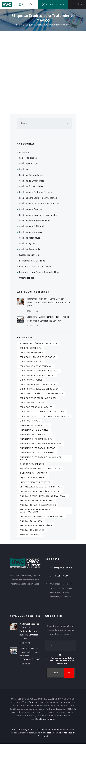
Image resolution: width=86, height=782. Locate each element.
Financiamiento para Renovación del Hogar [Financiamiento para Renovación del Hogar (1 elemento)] (41, 497)
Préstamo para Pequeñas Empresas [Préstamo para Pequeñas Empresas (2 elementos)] (40, 529)
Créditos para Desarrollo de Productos (39, 242)
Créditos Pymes (27, 282)
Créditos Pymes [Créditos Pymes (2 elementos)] (29, 454)
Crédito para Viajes (29, 202)
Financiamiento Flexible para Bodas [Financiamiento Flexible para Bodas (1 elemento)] (41, 482)
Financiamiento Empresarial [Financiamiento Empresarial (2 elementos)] (36, 477)
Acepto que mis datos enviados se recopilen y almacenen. (62, 699)
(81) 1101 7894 (36, 740)
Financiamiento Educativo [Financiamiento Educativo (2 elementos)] (35, 473)
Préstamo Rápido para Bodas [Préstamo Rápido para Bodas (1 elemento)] (37, 539)
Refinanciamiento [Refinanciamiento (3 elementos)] (30, 573)
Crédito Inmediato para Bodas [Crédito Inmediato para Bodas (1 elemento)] (37, 395)
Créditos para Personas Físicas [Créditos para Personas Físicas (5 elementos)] (38, 436)
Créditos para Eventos (30, 248)
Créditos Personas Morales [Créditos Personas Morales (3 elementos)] (36, 445)
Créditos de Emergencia (31, 219)
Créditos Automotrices (31, 213)
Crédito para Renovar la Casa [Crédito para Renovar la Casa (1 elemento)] (37, 423)
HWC (14, 768)
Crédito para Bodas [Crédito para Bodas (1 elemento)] (31, 400)
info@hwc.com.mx (63, 606)
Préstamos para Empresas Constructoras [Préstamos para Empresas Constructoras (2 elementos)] (35, 549)
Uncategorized (26, 316)
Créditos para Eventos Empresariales (38, 253)
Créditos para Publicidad (31, 265)
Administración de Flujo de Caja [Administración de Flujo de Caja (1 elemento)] (38, 382)
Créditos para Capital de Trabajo (35, 231)
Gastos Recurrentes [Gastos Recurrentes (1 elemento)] (32, 502)
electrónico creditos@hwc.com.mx (50, 756)
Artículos (24, 190)
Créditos (23, 208)
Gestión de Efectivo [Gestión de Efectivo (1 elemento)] (31, 507)
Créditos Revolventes (30, 288)
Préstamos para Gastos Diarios (35, 305)
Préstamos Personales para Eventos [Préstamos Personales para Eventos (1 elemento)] (41, 554)
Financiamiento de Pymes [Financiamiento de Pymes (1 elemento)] (34, 468)
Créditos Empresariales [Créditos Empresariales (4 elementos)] (49, 432)
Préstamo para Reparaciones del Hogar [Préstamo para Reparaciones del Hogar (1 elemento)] (43, 534)
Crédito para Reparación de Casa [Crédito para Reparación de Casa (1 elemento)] (39, 427)
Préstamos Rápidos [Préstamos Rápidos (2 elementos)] (31, 559)
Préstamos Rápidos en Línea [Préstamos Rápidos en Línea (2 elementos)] (36, 564)
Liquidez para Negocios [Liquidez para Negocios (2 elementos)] (33, 516)
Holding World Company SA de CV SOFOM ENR (43, 768)
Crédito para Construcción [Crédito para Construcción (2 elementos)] (36, 404)
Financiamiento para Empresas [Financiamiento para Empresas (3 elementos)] (37, 486)
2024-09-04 (32, 349)
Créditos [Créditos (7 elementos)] (25, 432)
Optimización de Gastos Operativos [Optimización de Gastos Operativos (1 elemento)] (41, 525)
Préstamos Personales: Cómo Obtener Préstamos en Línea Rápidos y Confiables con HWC (48, 341)
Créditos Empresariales (31, 225)
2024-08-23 (32, 364)
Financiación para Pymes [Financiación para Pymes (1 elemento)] (34, 463)
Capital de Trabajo (28, 196)
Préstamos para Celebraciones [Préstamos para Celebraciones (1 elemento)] (38, 543)
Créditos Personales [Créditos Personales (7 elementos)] (32, 441)
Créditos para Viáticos (30, 271)
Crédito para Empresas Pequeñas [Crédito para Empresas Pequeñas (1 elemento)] (39, 409)
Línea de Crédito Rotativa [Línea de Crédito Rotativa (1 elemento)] (35, 520)
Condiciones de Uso (51, 771)
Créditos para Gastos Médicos (34, 259)
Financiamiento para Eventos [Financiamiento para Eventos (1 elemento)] (37, 491)
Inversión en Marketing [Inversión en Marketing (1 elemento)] (33, 511)
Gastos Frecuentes (29, 293)
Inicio (19, 25)
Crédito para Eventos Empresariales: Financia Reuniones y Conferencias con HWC (48, 357)
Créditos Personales (29, 276)
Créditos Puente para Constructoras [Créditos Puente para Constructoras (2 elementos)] (42, 450)
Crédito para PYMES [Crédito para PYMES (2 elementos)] (31, 418)
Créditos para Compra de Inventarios (38, 236)
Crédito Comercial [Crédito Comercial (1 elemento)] (30, 386)
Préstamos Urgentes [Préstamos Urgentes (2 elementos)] (32, 568)
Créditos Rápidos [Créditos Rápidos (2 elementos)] (30, 459)
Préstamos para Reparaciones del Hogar (40, 311)
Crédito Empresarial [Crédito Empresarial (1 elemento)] (31, 391)
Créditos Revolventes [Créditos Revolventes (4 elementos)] (56, 454)
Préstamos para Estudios (32, 299)
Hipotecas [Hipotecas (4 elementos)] (54, 507)
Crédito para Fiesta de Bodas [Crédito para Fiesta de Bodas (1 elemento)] (37, 413)
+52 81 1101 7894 (61, 614)
